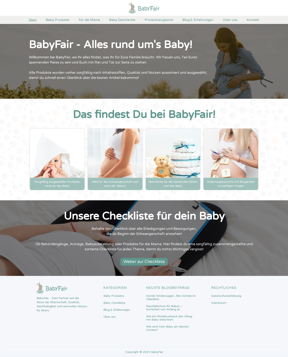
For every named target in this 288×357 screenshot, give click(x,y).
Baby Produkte (57, 20)
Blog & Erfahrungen (197, 20)
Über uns (230, 20)
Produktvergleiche (159, 20)
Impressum (218, 303)
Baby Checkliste (114, 303)
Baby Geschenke (122, 20)
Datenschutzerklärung (226, 296)
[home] (144, 8)
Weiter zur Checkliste (144, 261)
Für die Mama (89, 20)
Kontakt (253, 20)
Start (33, 20)
